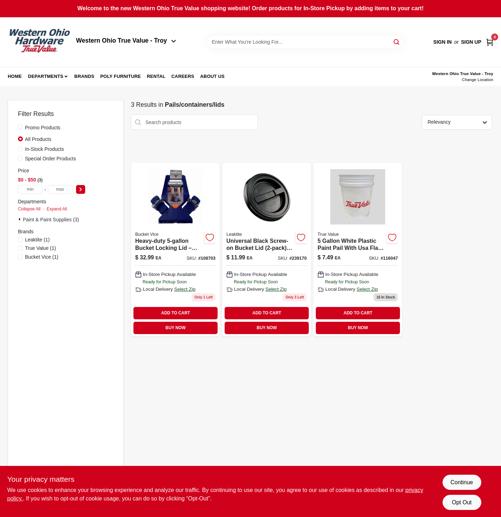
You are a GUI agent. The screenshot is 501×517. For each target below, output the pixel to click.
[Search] (397, 41)
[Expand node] (20, 219)
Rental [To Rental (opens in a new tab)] (156, 76)
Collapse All (29, 209)
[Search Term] (304, 42)
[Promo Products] (20, 127)
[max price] (60, 189)
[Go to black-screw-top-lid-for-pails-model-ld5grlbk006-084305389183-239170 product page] (266, 249)
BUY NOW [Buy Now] (175, 327)
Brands (84, 76)
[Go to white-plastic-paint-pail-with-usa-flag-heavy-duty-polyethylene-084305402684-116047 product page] (357, 249)
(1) (37, 239)
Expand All (56, 209)
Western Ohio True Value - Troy (126, 40)
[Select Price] (80, 189)
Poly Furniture (120, 76)
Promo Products (42, 127)
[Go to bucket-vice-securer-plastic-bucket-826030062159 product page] (175, 249)
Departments (45, 76)
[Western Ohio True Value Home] (39, 42)
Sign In (442, 42)
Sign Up (471, 42)
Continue (461, 482)
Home (15, 76)
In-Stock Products (44, 149)
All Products (38, 139)
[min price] (30, 189)
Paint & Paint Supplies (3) (51, 219)
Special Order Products (50, 158)
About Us (212, 76)
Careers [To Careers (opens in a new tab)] (182, 76)
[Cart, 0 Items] (489, 42)
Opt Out (461, 502)
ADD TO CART (175, 312)
